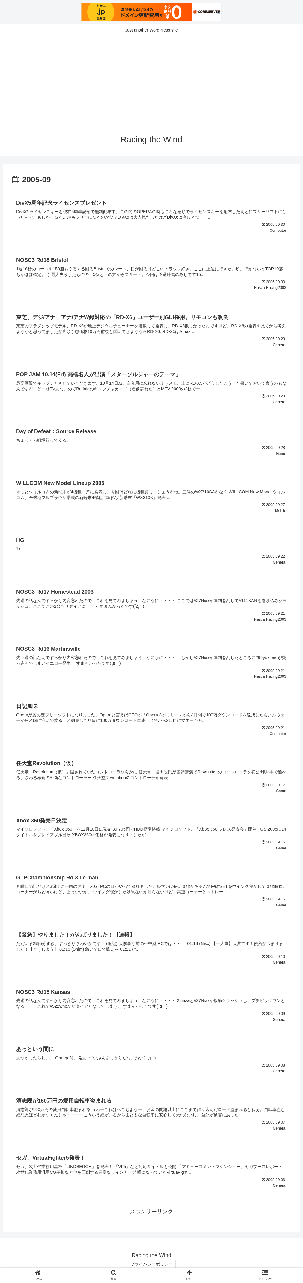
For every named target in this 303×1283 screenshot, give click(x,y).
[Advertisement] (151, 82)
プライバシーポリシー (151, 1264)
